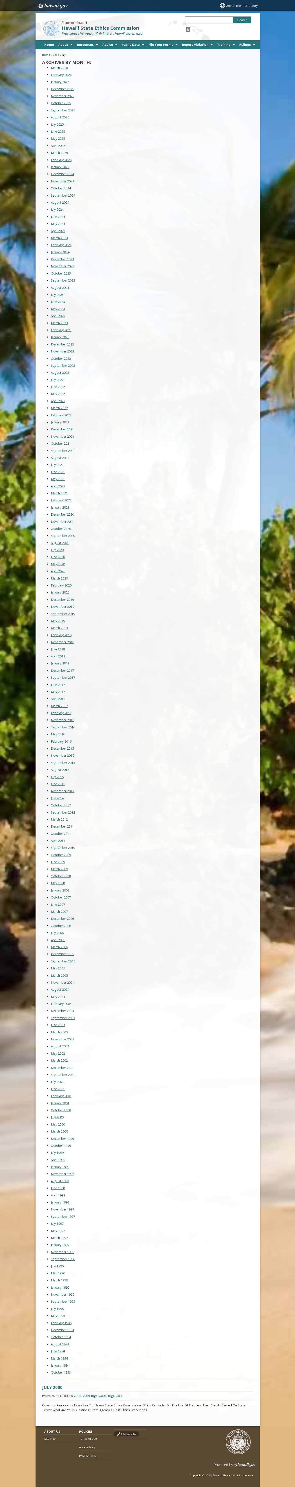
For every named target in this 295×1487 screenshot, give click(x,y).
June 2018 (58, 649)
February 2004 (61, 1004)
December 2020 (62, 514)
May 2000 (58, 1124)
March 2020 (59, 578)
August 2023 (60, 287)
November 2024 (62, 181)
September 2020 (63, 536)
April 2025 (58, 146)
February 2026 (61, 75)
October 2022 (61, 358)
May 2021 (58, 479)
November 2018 (62, 642)
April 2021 (58, 486)
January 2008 (60, 890)
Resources (85, 44)
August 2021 (60, 458)
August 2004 (60, 989)
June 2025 (58, 131)
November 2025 (62, 96)
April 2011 (58, 841)
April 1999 (58, 1160)
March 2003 (59, 1032)
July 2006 (57, 933)
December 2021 (62, 429)
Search (242, 20)
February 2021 (61, 500)
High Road (115, 1396)
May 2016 (58, 734)
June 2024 (58, 217)
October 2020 (61, 529)
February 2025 (61, 160)
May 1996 (58, 1273)
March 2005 (59, 975)
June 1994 (58, 1351)
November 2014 (62, 791)
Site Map (50, 1439)
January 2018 (60, 663)
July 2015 (57, 777)
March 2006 (59, 947)
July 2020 (57, 550)
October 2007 (61, 897)
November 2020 (62, 522)
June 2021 (58, 472)
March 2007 (59, 911)
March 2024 (59, 238)
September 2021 (63, 451)
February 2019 (61, 635)
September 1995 (63, 1301)
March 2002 (59, 1060)
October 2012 (61, 805)
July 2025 (57, 124)
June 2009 (58, 862)
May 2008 (58, 883)
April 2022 (58, 401)
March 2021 (59, 493)
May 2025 (58, 138)
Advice (107, 44)
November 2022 (62, 351)
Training (224, 44)
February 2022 (61, 415)
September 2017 (63, 677)
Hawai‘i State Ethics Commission (100, 28)
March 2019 (59, 628)
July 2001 (57, 1082)
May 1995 (58, 1316)
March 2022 (59, 408)
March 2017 (59, 706)
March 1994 (59, 1358)
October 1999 (61, 1145)
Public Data (131, 44)
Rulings (245, 44)
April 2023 (58, 316)
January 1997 (60, 1245)
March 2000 (59, 1131)
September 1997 (63, 1216)
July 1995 (57, 1309)
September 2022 (63, 365)
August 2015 (60, 770)
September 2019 (63, 614)
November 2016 (62, 720)
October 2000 (61, 1110)
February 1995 (61, 1323)
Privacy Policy (87, 1456)
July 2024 (57, 209)
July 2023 (57, 294)
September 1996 (63, 1259)
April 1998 (58, 1195)
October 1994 (61, 1337)
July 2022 (57, 380)
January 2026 (60, 82)
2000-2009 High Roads (90, 1396)
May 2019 (58, 621)
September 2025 (63, 110)
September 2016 (63, 727)
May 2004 (58, 997)
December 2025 (62, 89)
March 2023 (59, 323)
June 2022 (58, 387)
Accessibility (87, 1447)
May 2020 (58, 564)
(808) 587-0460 (128, 1433)
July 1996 (57, 1266)
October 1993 (61, 1372)
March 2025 (59, 153)
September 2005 (63, 961)
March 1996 (59, 1280)
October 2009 (61, 855)
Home (49, 44)
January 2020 (60, 592)
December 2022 (62, 344)
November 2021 (62, 436)
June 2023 (58, 302)
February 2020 (61, 585)
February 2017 (61, 713)
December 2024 (62, 174)
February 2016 (61, 741)
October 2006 (61, 926)
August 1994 (60, 1344)
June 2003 (58, 1025)
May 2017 (58, 692)
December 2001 (62, 1068)
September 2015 (63, 763)
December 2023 (62, 259)
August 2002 (60, 1046)
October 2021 (61, 443)
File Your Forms (160, 44)
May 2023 (58, 309)
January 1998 (60, 1202)
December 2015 (62, 748)
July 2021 (57, 465)
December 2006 (62, 918)
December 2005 (62, 954)
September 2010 (63, 848)
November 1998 (62, 1174)
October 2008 (61, 876)
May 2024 (58, 224)
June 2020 (58, 557)
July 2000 (57, 1117)
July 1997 (57, 1223)
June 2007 (58, 904)
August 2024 (60, 202)
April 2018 (58, 656)
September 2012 (63, 812)
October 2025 (61, 103)
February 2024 (61, 245)
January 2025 (60, 167)
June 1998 (58, 1188)
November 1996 (62, 1252)
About (63, 44)
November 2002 (62, 1039)
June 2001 (58, 1089)
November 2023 (62, 266)
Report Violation (195, 44)
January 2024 (60, 252)
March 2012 (59, 819)
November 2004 (62, 982)
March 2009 (59, 869)
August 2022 (60, 372)
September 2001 (63, 1075)
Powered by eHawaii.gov (234, 1466)
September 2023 (63, 280)
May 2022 (58, 394)
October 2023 (61, 273)
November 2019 (62, 606)
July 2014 (57, 798)
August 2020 (60, 543)
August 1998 (60, 1181)
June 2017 (58, 685)
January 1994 (60, 1365)
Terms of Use (88, 1439)
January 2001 (60, 1103)
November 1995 (62, 1294)
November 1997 (62, 1209)
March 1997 (59, 1238)
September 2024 (63, 195)
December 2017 (62, 670)
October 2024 (61, 188)
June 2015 (58, 784)
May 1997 (58, 1231)
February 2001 (61, 1096)
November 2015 (62, 755)
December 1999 (62, 1138)
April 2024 (58, 231)
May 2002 (58, 1053)
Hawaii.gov (52, 6)
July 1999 (57, 1152)
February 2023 (61, 330)
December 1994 (62, 1330)
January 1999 (60, 1167)
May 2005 (58, 968)
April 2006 (58, 940)
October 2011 (61, 834)
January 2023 (60, 337)
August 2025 (60, 117)
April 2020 (58, 571)
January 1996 (60, 1287)
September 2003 (63, 1018)
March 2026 (59, 68)
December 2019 (62, 599)
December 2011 (62, 826)
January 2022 (60, 422)
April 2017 (58, 699)
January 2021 (60, 507)
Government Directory (242, 6)
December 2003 (62, 1011)
